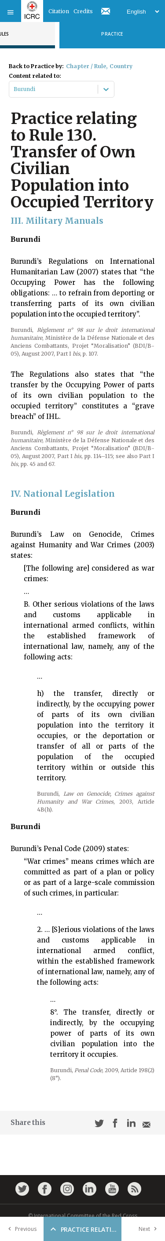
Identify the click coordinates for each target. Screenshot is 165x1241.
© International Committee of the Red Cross (82, 1215)
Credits (83, 11)
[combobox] (14, 89)
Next (150, 1229)
